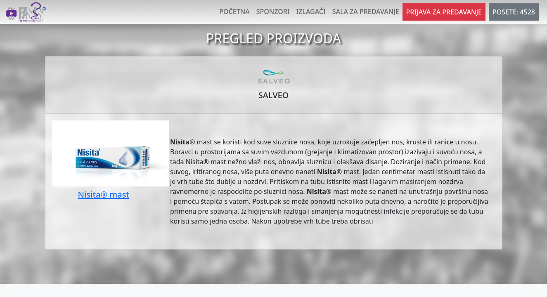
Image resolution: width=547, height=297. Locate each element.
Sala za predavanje (365, 11)
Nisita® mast (103, 194)
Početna (234, 11)
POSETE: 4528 (514, 11)
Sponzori (273, 11)
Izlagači (311, 11)
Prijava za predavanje (444, 11)
